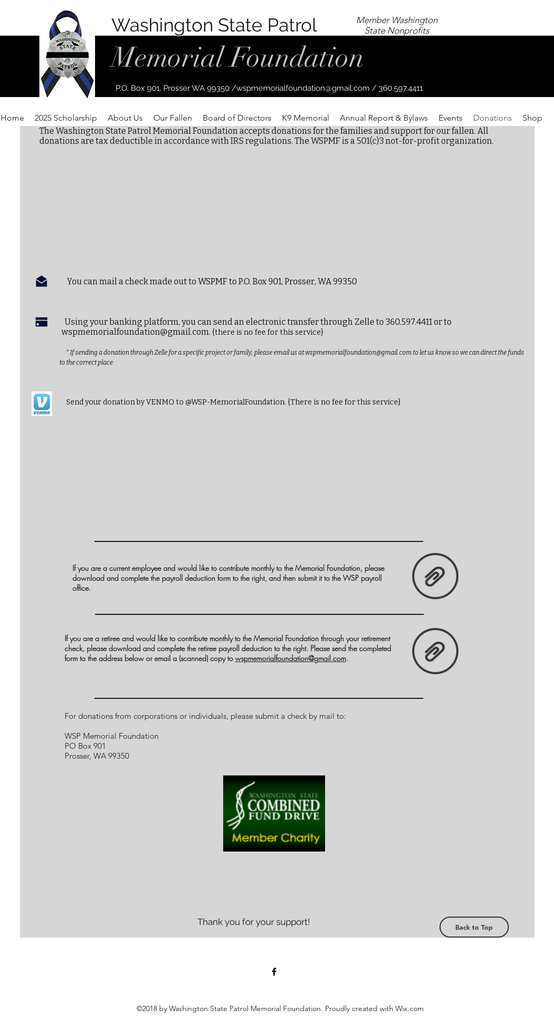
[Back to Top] (474, 927)
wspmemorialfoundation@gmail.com (303, 88)
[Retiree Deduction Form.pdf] (435, 652)
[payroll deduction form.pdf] (435, 577)
